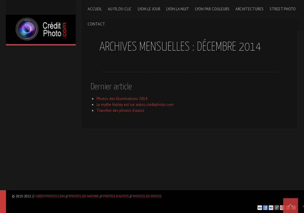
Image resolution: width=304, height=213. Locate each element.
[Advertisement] (81, 201)
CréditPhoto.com (50, 196)
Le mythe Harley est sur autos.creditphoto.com (135, 104)
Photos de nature (84, 196)
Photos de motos (147, 196)
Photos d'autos (116, 196)
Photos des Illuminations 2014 (121, 98)
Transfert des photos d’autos (120, 110)
